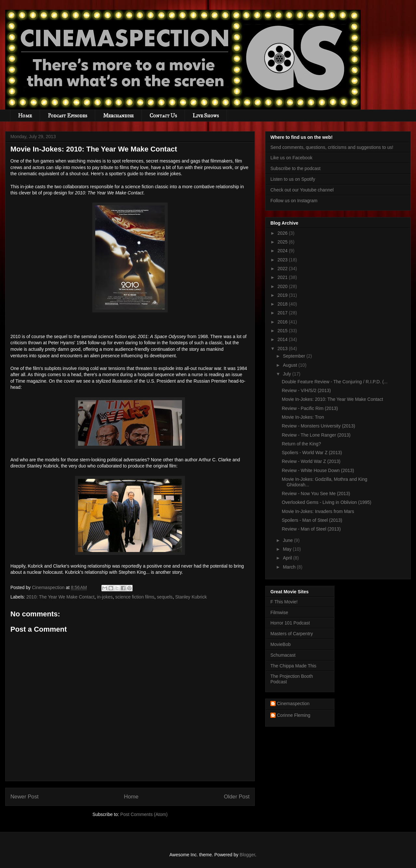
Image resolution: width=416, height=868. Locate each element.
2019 (283, 295)
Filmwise (279, 612)
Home (25, 115)
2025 (283, 241)
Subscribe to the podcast (295, 168)
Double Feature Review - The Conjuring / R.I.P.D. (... (335, 381)
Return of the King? (301, 443)
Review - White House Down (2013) (318, 470)
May (287, 549)
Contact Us (163, 115)
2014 (283, 339)
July (287, 373)
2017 (283, 312)
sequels (165, 596)
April (288, 557)
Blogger (247, 854)
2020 (283, 286)
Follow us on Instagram (294, 200)
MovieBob (280, 644)
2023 (283, 259)
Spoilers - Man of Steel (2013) (312, 520)
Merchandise (118, 115)
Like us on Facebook (291, 157)
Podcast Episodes (67, 115)
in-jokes (104, 596)
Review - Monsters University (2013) (318, 425)
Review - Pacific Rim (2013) (310, 408)
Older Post (237, 797)
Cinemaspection (293, 703)
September (294, 356)
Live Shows (206, 115)
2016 (283, 321)
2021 (283, 277)
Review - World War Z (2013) (311, 461)
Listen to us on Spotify (292, 179)
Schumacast (282, 655)
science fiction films (134, 596)
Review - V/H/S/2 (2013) (306, 390)
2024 (283, 250)
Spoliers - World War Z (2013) (312, 452)
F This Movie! (284, 601)
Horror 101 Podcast (290, 622)
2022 (283, 268)
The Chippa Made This (293, 665)
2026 (283, 233)
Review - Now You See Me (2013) (316, 493)
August (290, 365)
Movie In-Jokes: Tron (303, 417)
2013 (283, 348)
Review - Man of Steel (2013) (311, 529)
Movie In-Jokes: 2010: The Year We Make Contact (332, 399)
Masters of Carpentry (291, 633)
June (288, 540)
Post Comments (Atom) (143, 814)
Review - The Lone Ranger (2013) (316, 435)
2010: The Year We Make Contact (60, 596)
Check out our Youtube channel (302, 189)
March (290, 567)
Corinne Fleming (293, 715)
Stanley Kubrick (191, 596)
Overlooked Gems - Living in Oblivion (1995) (326, 502)
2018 (283, 304)
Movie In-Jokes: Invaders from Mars (318, 511)
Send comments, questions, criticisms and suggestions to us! (331, 147)
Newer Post (24, 797)
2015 (283, 330)
